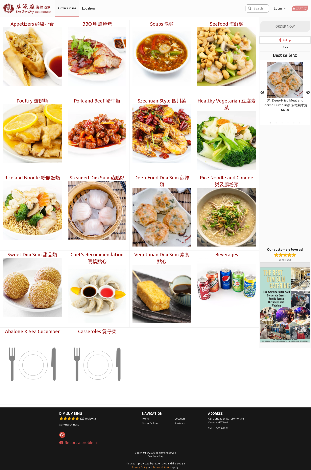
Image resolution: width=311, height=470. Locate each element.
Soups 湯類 (162, 24)
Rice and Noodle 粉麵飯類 (32, 177)
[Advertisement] (285, 187)
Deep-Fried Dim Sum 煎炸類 (161, 181)
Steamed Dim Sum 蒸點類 (97, 177)
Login (278, 8)
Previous (262, 93)
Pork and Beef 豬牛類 (97, 100)
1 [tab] (270, 123)
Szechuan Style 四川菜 (162, 100)
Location (88, 8)
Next (308, 93)
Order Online (67, 8)
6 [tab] (300, 123)
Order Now (285, 26)
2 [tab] (276, 123)
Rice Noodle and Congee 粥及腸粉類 (226, 181)
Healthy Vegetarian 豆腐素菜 (227, 104)
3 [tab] (282, 123)
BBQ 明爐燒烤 (97, 24)
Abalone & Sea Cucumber (32, 331)
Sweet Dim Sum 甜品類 (32, 254)
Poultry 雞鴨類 (32, 100)
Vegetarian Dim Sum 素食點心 (161, 258)
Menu (145, 418)
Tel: (218, 428)
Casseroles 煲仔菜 (97, 331)
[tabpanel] (285, 90)
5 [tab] (294, 123)
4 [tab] (288, 123)
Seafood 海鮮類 (227, 24)
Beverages (226, 254)
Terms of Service (162, 467)
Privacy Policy (139, 467)
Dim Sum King (70, 413)
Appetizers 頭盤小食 (32, 24)
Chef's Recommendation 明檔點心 (97, 258)
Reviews (180, 423)
